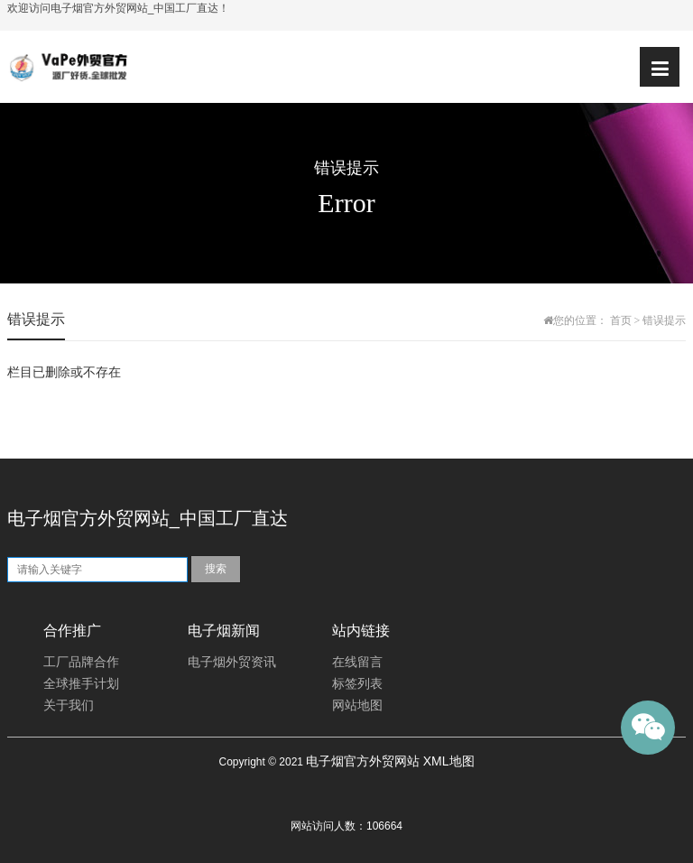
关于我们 (68, 705)
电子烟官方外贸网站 (363, 761)
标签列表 (357, 684)
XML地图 (449, 761)
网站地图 (357, 705)
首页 (621, 320)
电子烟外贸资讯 (232, 662)
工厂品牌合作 (81, 662)
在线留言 (357, 662)
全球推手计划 (81, 684)
